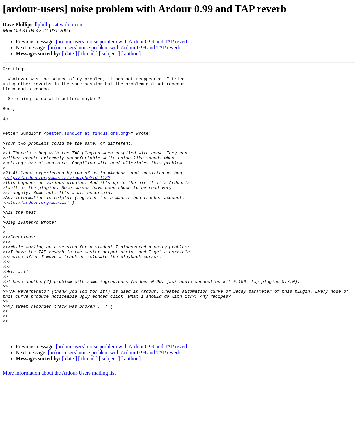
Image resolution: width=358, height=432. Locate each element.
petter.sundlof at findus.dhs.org (87, 147)
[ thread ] (88, 53)
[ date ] (69, 53)
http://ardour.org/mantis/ (37, 230)
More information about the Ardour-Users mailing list (59, 426)
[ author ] (131, 53)
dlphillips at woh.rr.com (59, 24)
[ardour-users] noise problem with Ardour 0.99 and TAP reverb (122, 41)
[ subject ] (109, 53)
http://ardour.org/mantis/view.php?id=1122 (57, 200)
